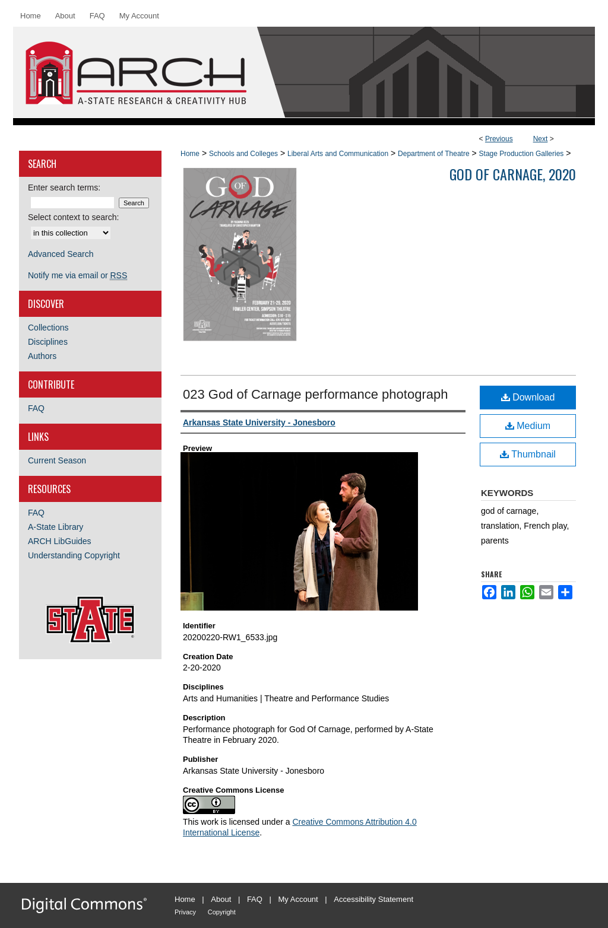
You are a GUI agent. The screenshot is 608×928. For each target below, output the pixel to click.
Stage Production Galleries (521, 154)
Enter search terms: (64, 187)
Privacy (185, 912)
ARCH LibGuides (59, 541)
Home (190, 154)
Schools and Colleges (243, 154)
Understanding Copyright (74, 555)
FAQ (36, 408)
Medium (527, 426)
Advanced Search (61, 254)
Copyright (222, 912)
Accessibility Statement (373, 899)
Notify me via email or (77, 275)
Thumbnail (528, 454)
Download (528, 397)
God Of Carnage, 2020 (512, 174)
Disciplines (48, 342)
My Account (298, 899)
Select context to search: (73, 217)
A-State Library (55, 527)
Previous (499, 139)
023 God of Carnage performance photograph (315, 394)
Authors (42, 356)
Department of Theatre (434, 154)
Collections (48, 327)
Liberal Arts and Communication (337, 154)
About (221, 899)
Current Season (57, 460)
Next (540, 139)
